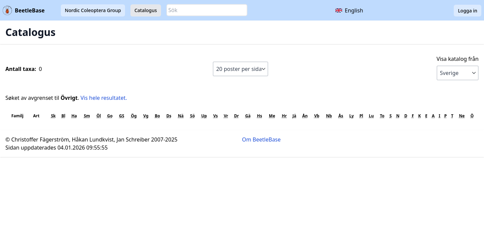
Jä (294, 116)
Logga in (467, 10)
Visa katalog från (458, 59)
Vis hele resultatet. (103, 98)
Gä (247, 116)
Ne (462, 116)
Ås (340, 116)
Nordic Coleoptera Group (93, 10)
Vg (145, 116)
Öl (98, 116)
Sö (192, 116)
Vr (226, 116)
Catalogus (145, 10)
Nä (181, 116)
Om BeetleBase (261, 139)
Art (36, 116)
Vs (215, 116)
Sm (87, 116)
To (382, 116)
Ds (168, 116)
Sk (53, 116)
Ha (74, 116)
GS (121, 116)
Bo (157, 116)
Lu (371, 116)
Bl (64, 116)
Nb (329, 116)
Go (110, 116)
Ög (133, 116)
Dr (236, 116)
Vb (316, 116)
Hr (284, 116)
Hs (259, 116)
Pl (361, 116)
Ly (351, 116)
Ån (305, 116)
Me (272, 116)
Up (204, 116)
